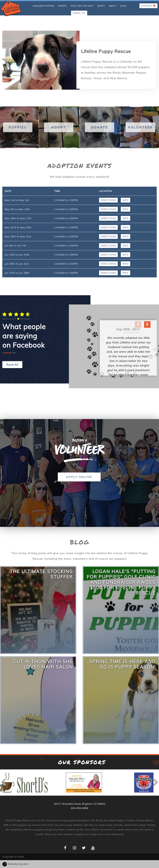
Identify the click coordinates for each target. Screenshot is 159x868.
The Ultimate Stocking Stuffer (41, 574)
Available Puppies (43, 5)
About (112, 5)
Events (62, 5)
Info (125, 200)
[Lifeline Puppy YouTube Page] (93, 847)
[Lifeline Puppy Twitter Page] (83, 847)
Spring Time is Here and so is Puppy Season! (122, 664)
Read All (12, 364)
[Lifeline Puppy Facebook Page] (65, 847)
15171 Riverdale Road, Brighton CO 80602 (79, 803)
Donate (148, 5)
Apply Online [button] (79, 477)
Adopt (101, 5)
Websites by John (18, 863)
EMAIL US (79, 13)
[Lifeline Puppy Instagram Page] (74, 847)
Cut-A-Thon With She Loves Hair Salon (43, 664)
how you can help (82, 5)
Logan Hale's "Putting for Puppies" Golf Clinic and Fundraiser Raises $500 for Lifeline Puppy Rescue (121, 582)
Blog (123, 5)
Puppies (18, 127)
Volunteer (140, 127)
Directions (108, 200)
